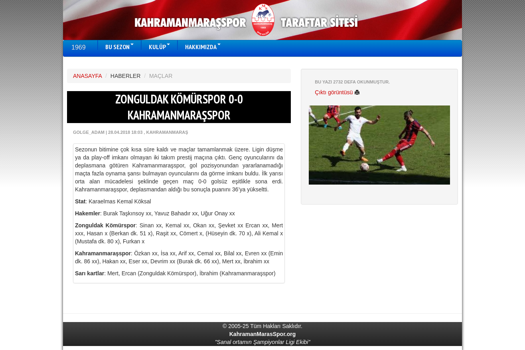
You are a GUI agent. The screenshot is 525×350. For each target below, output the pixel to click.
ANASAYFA (87, 76)
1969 (78, 47)
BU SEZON (119, 47)
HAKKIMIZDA (203, 47)
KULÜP (159, 47)
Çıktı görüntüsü (337, 92)
